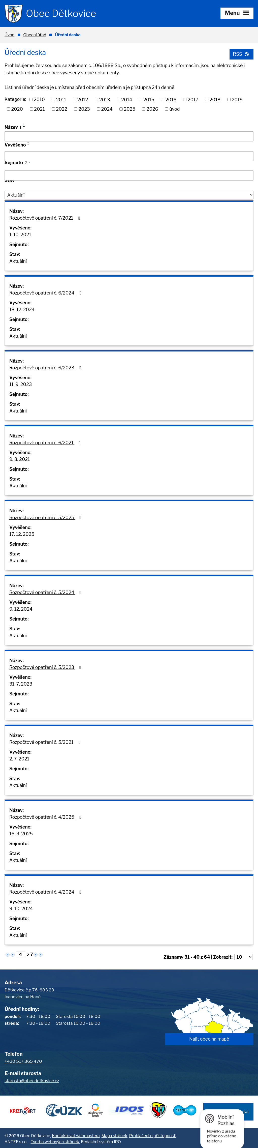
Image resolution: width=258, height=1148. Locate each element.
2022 (61, 109)
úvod (174, 109)
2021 (39, 109)
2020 (17, 109)
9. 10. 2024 (21, 908)
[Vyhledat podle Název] (129, 136)
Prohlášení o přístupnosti (152, 1134)
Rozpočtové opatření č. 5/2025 (46, 517)
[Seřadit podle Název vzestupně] (24, 125)
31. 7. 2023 (20, 684)
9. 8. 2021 (19, 459)
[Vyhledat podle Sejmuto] (129, 175)
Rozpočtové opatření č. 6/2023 (46, 367)
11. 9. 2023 (20, 384)
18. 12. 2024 (22, 309)
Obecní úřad (34, 34)
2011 (61, 99)
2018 (215, 99)
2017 (193, 99)
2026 (152, 109)
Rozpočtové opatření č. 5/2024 (46, 592)
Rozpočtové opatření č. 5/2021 (45, 742)
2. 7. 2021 (19, 758)
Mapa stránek (114, 1134)
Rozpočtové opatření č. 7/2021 (45, 218)
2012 (82, 99)
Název (13, 127)
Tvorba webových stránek (54, 1140)
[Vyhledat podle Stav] (129, 194)
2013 (104, 99)
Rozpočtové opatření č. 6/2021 (45, 442)
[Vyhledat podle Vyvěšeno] (129, 156)
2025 (130, 109)
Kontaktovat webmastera (76, 1134)
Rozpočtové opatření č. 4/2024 (46, 892)
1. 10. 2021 (20, 234)
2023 (84, 109)
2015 (148, 99)
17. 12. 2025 (21, 534)
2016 (171, 99)
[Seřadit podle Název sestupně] (24, 127)
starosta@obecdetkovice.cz (32, 1080)
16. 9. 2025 (21, 833)
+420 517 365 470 (23, 1061)
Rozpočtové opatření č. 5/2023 (46, 667)
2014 (126, 99)
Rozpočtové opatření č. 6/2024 (46, 293)
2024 (107, 109)
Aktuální (18, 261)
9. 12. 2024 (21, 609)
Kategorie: (15, 99)
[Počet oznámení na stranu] (243, 957)
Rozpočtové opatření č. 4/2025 (46, 817)
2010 (39, 99)
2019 (237, 99)
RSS (241, 54)
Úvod (9, 34)
